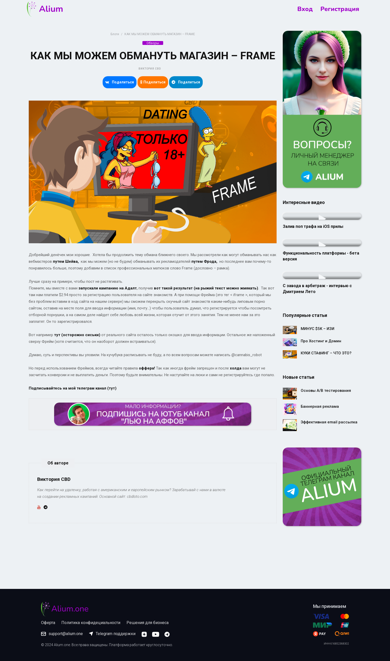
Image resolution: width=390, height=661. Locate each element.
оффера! (147, 368)
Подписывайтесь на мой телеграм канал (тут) (72, 388)
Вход (305, 9)
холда (235, 368)
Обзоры (153, 43)
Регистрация (339, 9)
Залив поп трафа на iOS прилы (313, 226)
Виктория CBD (150, 68)
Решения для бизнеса (147, 622)
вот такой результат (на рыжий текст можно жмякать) (206, 288)
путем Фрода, (204, 261)
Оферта (48, 622)
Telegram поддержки (112, 633)
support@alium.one (62, 633)
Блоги (115, 34)
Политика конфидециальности (90, 622)
